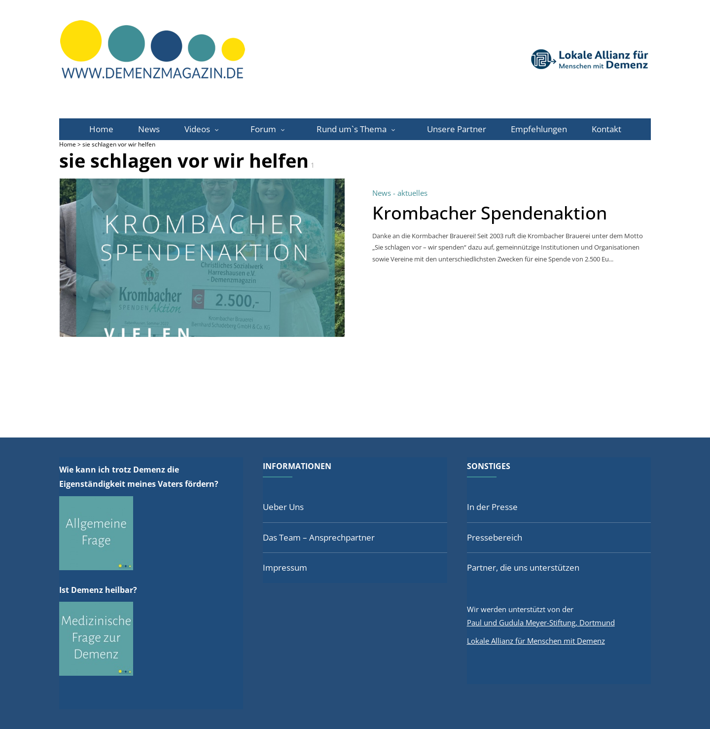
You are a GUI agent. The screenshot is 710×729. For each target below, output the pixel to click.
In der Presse (492, 506)
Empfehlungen (539, 129)
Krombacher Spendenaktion (489, 213)
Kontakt (606, 129)
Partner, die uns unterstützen (523, 567)
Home (101, 129)
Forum (263, 129)
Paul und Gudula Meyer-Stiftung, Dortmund (541, 622)
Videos (197, 129)
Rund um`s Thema (352, 129)
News (149, 129)
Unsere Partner (456, 129)
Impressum (285, 567)
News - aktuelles (399, 193)
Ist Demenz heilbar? (98, 589)
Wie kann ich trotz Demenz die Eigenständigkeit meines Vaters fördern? (138, 476)
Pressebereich (494, 537)
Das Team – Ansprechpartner (319, 537)
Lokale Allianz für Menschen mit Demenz (536, 641)
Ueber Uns (283, 506)
